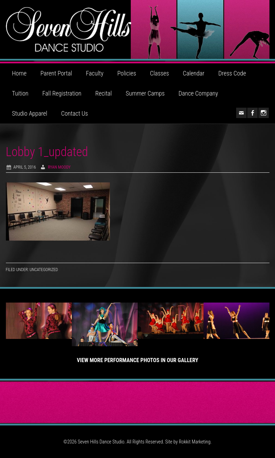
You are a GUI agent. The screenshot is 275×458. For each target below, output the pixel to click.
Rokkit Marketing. (195, 441)
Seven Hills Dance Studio (137, 29)
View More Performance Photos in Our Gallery (137, 360)
